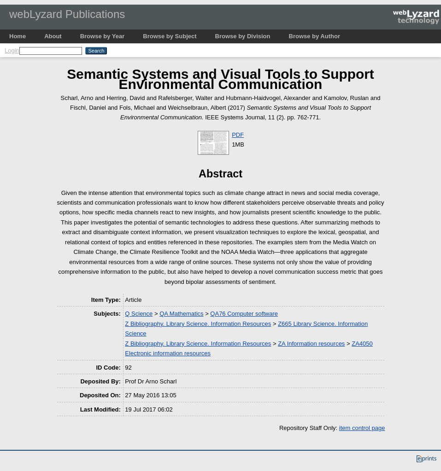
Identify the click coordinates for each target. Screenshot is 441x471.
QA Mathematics (181, 313)
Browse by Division (242, 36)
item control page (362, 427)
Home (17, 36)
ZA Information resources (311, 343)
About (53, 36)
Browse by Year (102, 36)
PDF (238, 134)
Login (12, 50)
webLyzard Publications (67, 14)
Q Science (139, 313)
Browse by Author (314, 36)
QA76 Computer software (244, 313)
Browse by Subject (169, 36)
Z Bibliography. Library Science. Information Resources (198, 323)
